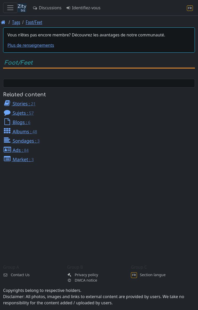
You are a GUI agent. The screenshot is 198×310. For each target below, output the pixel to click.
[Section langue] (190, 8)
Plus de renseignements (30, 45)
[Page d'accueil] (3, 22)
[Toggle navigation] (10, 8)
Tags (16, 22)
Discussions (46, 8)
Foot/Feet (34, 22)
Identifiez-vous (82, 8)
